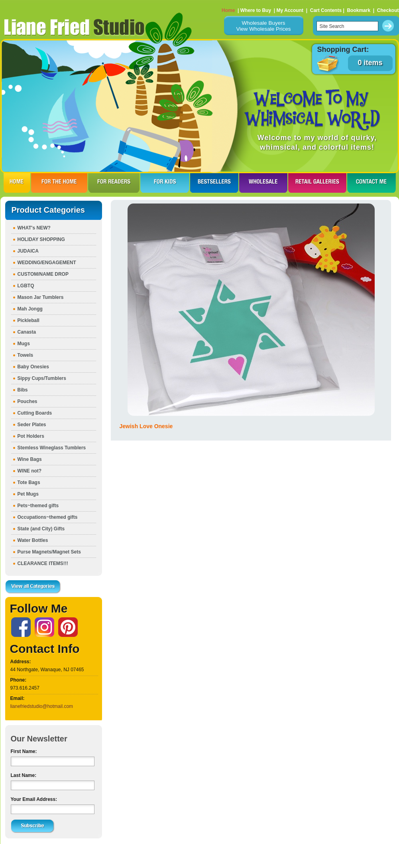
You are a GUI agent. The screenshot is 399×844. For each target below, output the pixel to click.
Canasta (27, 332)
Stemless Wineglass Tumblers (52, 448)
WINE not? (30, 471)
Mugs (24, 343)
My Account (289, 10)
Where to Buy (255, 10)
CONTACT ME (371, 183)
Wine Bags (30, 459)
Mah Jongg (30, 309)
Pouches (27, 401)
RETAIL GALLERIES (317, 183)
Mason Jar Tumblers (41, 297)
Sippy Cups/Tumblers (42, 378)
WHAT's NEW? (34, 228)
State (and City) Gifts (41, 529)
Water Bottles (33, 540)
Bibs (23, 390)
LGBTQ (26, 286)
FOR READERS (114, 183)
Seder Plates (32, 424)
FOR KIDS (164, 183)
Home (228, 10)
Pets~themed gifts (38, 505)
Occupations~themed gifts (48, 517)
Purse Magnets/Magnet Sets (49, 552)
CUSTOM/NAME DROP (43, 274)
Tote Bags (29, 482)
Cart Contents (326, 10)
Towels (25, 355)
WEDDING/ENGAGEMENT (47, 262)
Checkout (388, 10)
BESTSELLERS (214, 183)
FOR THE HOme (59, 183)
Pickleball (28, 320)
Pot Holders (31, 436)
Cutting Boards (35, 413)
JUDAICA (28, 251)
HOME (17, 183)
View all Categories (33, 587)
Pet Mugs (28, 494)
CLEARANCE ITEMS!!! (43, 563)
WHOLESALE (263, 183)
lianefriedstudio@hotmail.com (41, 706)
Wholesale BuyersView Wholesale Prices (263, 26)
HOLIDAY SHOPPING (41, 239)
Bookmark (358, 10)
